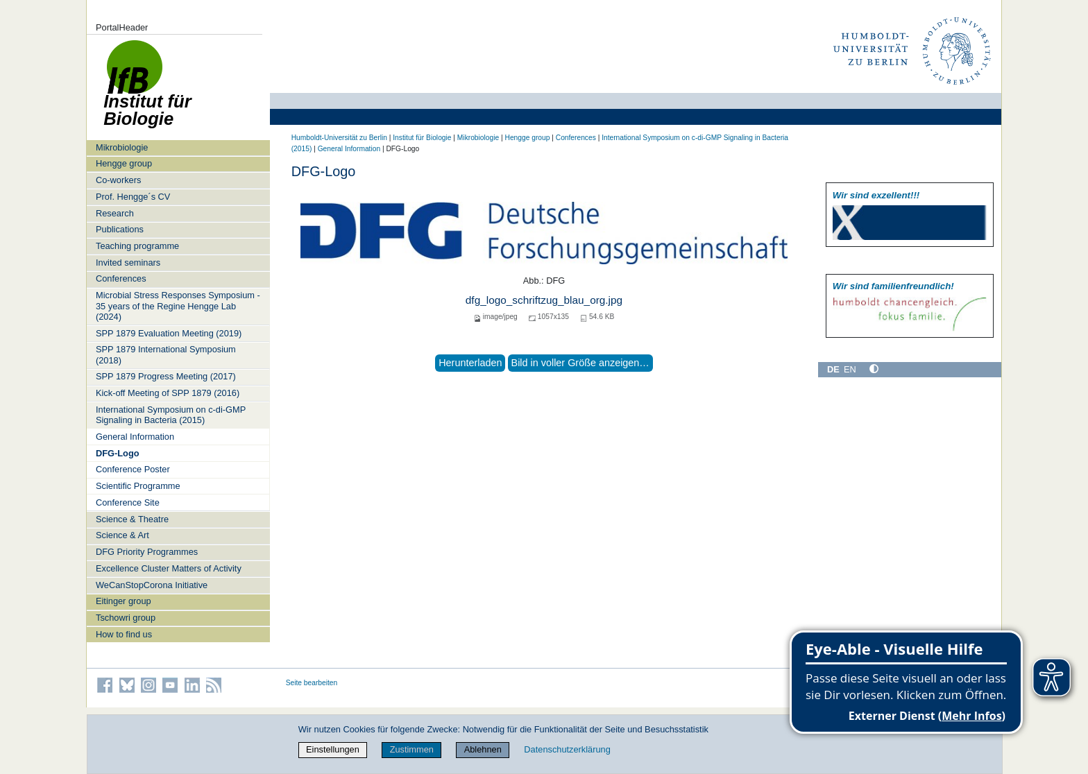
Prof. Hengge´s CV (133, 196)
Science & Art (122, 535)
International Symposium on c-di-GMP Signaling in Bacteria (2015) (171, 414)
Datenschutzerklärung (567, 749)
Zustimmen (412, 749)
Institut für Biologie (422, 137)
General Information (135, 436)
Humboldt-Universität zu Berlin (339, 137)
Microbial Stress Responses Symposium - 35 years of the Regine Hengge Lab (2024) (178, 306)
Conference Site (128, 502)
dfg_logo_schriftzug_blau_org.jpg (544, 300)
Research (115, 213)
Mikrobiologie (122, 147)
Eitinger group (123, 601)
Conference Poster (133, 469)
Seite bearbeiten (312, 683)
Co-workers (118, 180)
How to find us (124, 634)
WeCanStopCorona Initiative (151, 585)
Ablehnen (483, 749)
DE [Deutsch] (833, 369)
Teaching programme (137, 246)
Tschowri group (125, 617)
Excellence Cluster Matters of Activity (168, 568)
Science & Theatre (132, 519)
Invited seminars (128, 262)
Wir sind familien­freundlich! (893, 286)
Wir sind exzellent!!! (876, 195)
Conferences (121, 278)
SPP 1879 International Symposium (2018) (166, 354)
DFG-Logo (117, 453)
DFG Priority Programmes (147, 552)
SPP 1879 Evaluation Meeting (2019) (168, 333)
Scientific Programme (138, 486)
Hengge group (124, 163)
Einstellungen (332, 749)
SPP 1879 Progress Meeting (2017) (166, 376)
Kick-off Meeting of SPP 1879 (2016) (167, 393)
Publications (120, 229)
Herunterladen (470, 362)
